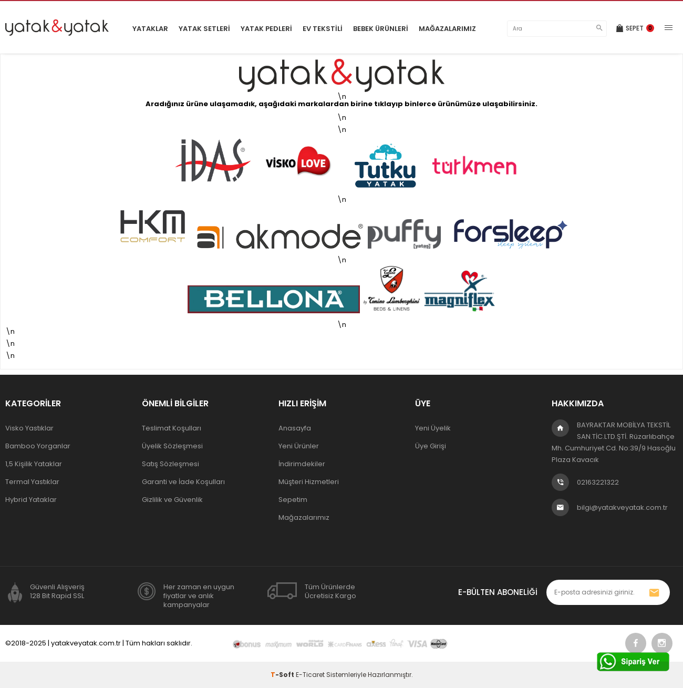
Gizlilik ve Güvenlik (172, 500)
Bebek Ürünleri (380, 29)
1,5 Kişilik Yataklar (33, 464)
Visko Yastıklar (29, 428)
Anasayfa (294, 428)
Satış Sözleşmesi (170, 464)
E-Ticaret (310, 674)
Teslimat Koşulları (171, 428)
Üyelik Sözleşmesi (172, 446)
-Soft (283, 674)
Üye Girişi (430, 446)
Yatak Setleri (204, 29)
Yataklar (150, 29)
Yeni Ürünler (298, 446)
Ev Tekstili (323, 29)
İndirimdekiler (301, 464)
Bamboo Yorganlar (37, 446)
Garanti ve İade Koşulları (183, 482)
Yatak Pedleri (266, 29)
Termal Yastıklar (32, 482)
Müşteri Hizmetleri (308, 482)
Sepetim (292, 500)
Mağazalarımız (447, 29)
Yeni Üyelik (433, 428)
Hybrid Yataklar (31, 500)
